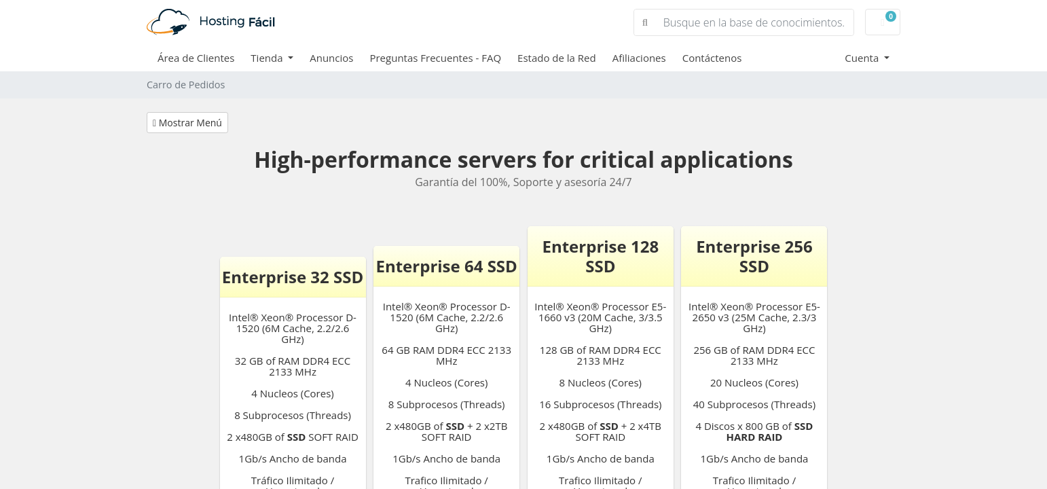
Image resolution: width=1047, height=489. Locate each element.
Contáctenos (712, 58)
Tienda (268, 58)
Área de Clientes (196, 58)
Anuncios (331, 58)
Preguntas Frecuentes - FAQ (435, 58)
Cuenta (863, 58)
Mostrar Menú (187, 122)
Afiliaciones (639, 58)
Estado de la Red (556, 58)
